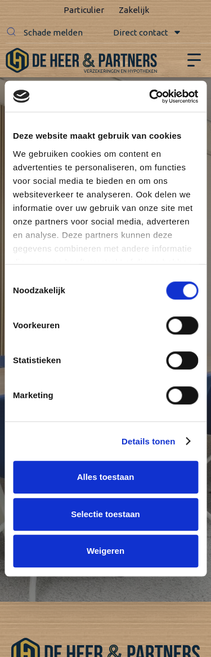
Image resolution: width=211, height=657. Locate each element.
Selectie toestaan (105, 514)
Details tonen (148, 441)
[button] (11, 32)
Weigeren (105, 550)
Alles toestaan (105, 477)
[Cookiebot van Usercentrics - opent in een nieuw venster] (150, 96)
